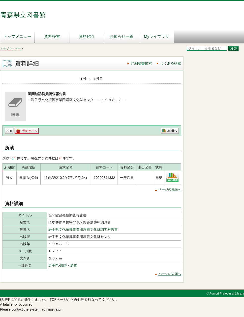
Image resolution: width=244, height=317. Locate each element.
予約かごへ (29, 131)
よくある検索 (170, 63)
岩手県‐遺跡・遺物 (62, 265)
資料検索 (52, 36)
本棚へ (172, 131)
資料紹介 (87, 36)
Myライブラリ (156, 36)
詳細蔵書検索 (141, 63)
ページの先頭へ (169, 189)
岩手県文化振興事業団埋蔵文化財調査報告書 (83, 230)
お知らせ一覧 (121, 36)
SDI (9, 131)
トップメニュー (17, 36)
